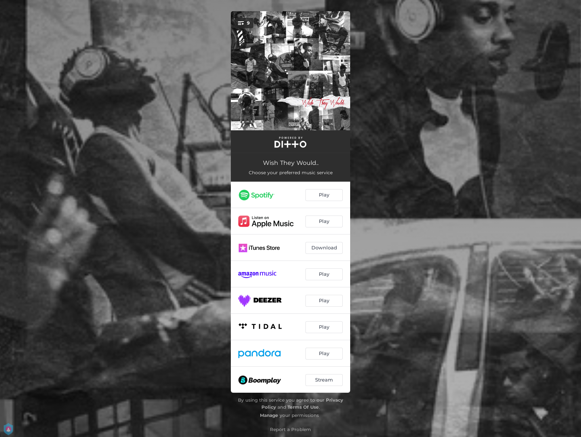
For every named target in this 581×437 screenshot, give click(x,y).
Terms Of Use (303, 407)
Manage (269, 415)
